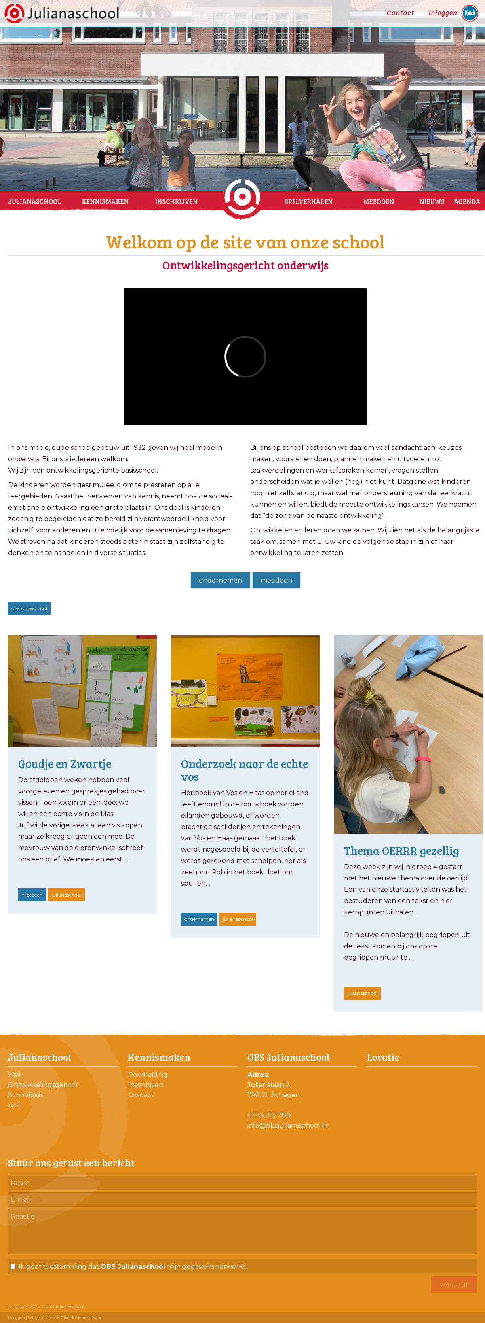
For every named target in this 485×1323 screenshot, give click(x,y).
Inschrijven (145, 1085)
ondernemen (220, 580)
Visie (15, 1075)
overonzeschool (29, 608)
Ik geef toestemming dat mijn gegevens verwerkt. (133, 1266)
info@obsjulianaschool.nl (287, 1125)
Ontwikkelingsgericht (43, 1085)
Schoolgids (25, 1095)
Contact (141, 1095)
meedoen (276, 580)
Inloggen (16, 1317)
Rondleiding (148, 1075)
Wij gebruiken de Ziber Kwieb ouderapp (65, 1317)
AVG (15, 1105)
